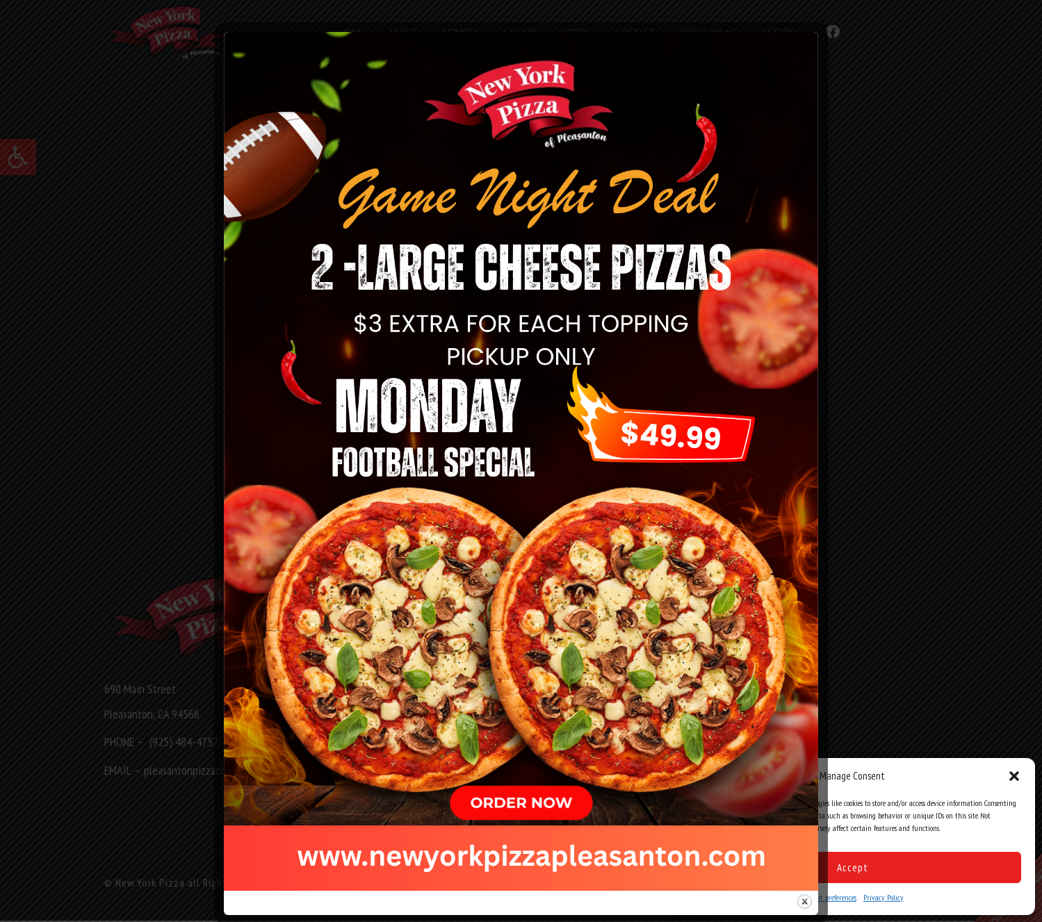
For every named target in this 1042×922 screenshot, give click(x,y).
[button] (1014, 776)
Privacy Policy (883, 897)
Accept (852, 867)
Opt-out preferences (828, 897)
